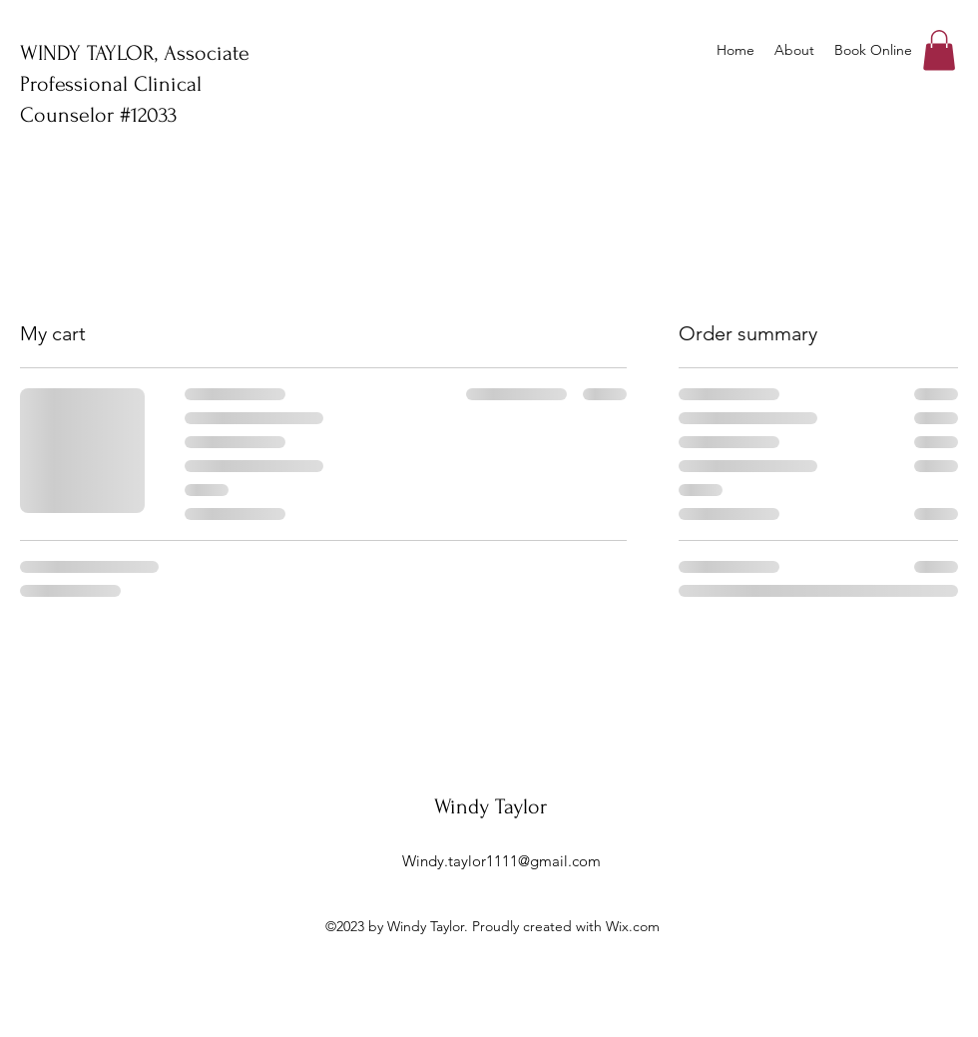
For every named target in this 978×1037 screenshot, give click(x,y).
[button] (939, 50)
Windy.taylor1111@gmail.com (501, 860)
